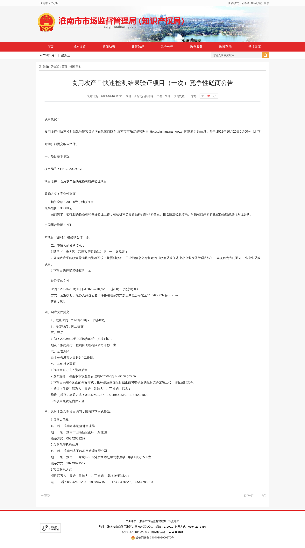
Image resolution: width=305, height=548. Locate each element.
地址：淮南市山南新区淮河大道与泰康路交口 (126, 526)
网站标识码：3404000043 (167, 532)
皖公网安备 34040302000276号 (152, 538)
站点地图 (173, 521)
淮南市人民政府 (49, 3)
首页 (50, 46)
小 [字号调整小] (214, 96)
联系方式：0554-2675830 (190, 526)
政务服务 (196, 46)
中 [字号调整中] (208, 96)
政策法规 (138, 46)
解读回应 (254, 46)
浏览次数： (180, 96)
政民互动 (225, 46)
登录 (266, 3)
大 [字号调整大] (202, 96)
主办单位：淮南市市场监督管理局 (146, 521)
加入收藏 (256, 3)
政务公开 (167, 46)
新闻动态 (109, 46)
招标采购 (75, 66)
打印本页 (248, 495)
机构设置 (79, 46)
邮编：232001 (164, 526)
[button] (233, 3)
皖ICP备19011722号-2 (135, 532)
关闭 (264, 495)
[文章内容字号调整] (204, 96)
